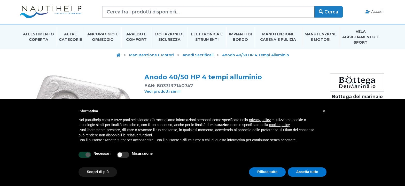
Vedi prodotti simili (162, 91)
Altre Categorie (70, 37)
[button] (324, 111)
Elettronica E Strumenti (207, 37)
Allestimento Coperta (38, 37)
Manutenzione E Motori (321, 37)
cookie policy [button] (279, 125)
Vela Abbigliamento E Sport (360, 37)
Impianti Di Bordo (240, 37)
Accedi (374, 12)
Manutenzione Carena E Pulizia (278, 37)
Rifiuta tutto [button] (267, 172)
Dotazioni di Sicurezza (169, 37)
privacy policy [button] (260, 120)
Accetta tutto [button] (307, 172)
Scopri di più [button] (98, 172)
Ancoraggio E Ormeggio (102, 37)
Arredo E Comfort (136, 37)
